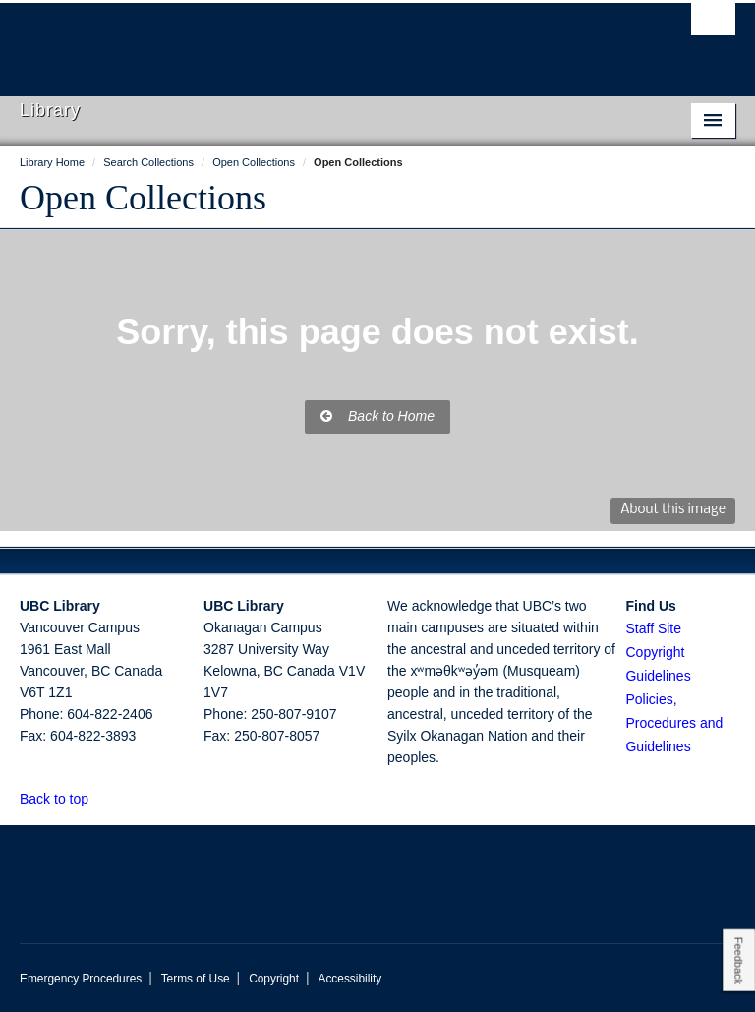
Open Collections (143, 197)
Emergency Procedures (81, 978)
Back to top (63, 798)
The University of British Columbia (324, 40)
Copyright (274, 978)
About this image (673, 510)
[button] (99, 798)
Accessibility (349, 978)
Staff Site (653, 628)
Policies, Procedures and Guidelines (674, 722)
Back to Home (377, 416)
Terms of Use (195, 978)
